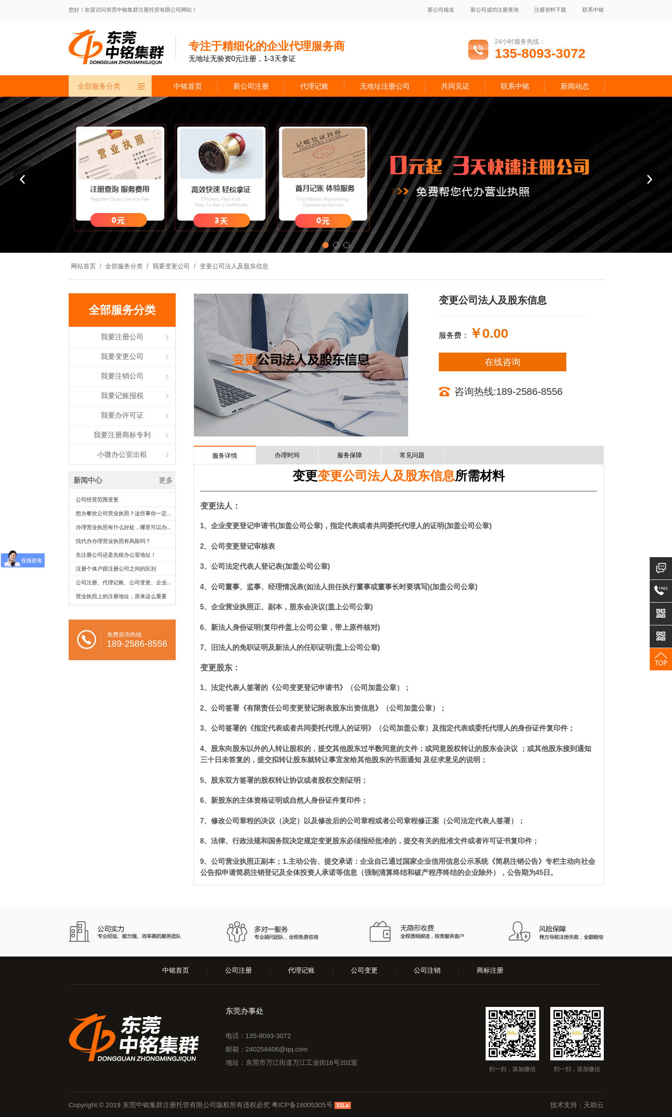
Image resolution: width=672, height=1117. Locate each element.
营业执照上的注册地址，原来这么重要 (121, 598)
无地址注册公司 (385, 86)
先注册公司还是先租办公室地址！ (116, 557)
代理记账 (314, 86)
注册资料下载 (550, 10)
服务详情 (224, 455)
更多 (166, 480)
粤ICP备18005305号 (302, 1105)
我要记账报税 (122, 395)
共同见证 (455, 86)
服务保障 (349, 455)
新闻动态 (575, 86)
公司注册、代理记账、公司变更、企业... (123, 584)
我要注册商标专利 (122, 435)
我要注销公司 (122, 376)
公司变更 (364, 970)
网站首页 (83, 266)
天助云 (594, 1105)
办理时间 (287, 455)
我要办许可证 (122, 415)
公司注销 (427, 970)
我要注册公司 (122, 337)
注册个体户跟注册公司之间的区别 (116, 570)
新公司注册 (251, 86)
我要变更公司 (171, 266)
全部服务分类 (123, 266)
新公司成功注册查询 (494, 10)
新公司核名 (441, 10)
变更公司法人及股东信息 (233, 266)
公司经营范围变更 (97, 501)
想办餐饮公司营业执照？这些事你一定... (123, 515)
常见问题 (412, 455)
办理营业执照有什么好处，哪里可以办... (123, 529)
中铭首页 (187, 86)
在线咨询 (502, 362)
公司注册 (238, 970)
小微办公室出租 (122, 454)
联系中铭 (593, 10)
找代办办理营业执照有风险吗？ (113, 543)
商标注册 (490, 970)
